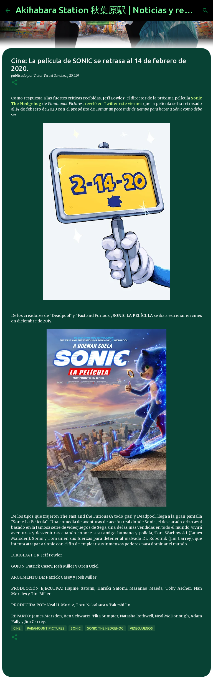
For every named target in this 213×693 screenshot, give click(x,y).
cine (17, 628)
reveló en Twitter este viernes (113, 103)
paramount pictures (45, 628)
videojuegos (141, 628)
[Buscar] (205, 10)
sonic (76, 628)
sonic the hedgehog (105, 628)
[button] (14, 82)
